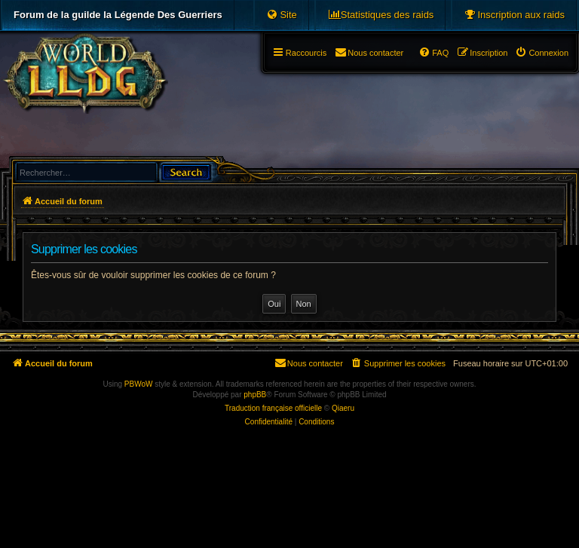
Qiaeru (343, 408)
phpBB (255, 394)
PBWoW (138, 384)
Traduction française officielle (273, 408)
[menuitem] (514, 15)
